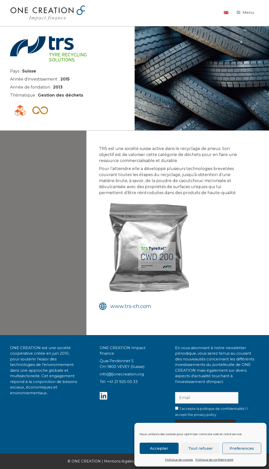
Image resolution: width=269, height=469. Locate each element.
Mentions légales (119, 461)
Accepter (159, 448)
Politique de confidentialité (214, 459)
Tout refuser (200, 448)
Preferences (242, 448)
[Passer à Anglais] (226, 12)
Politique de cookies (179, 459)
